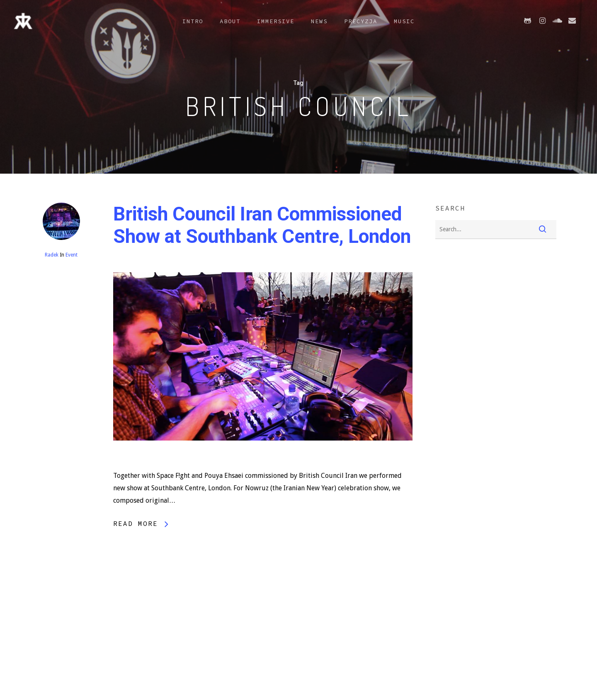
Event (72, 255)
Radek (51, 255)
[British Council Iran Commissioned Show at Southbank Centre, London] (263, 463)
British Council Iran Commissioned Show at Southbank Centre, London (262, 225)
